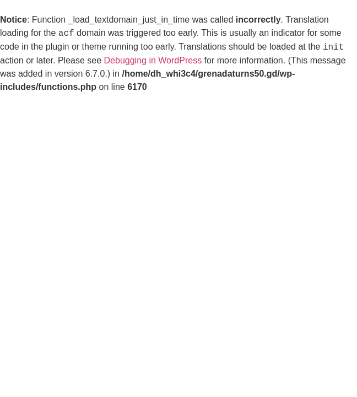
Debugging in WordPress (153, 60)
